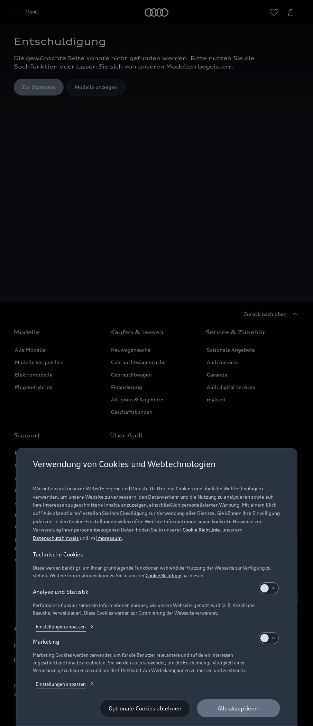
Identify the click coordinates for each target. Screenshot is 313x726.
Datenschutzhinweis (56, 538)
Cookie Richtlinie (201, 530)
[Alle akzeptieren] (238, 708)
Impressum (109, 538)
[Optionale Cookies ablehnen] (145, 708)
